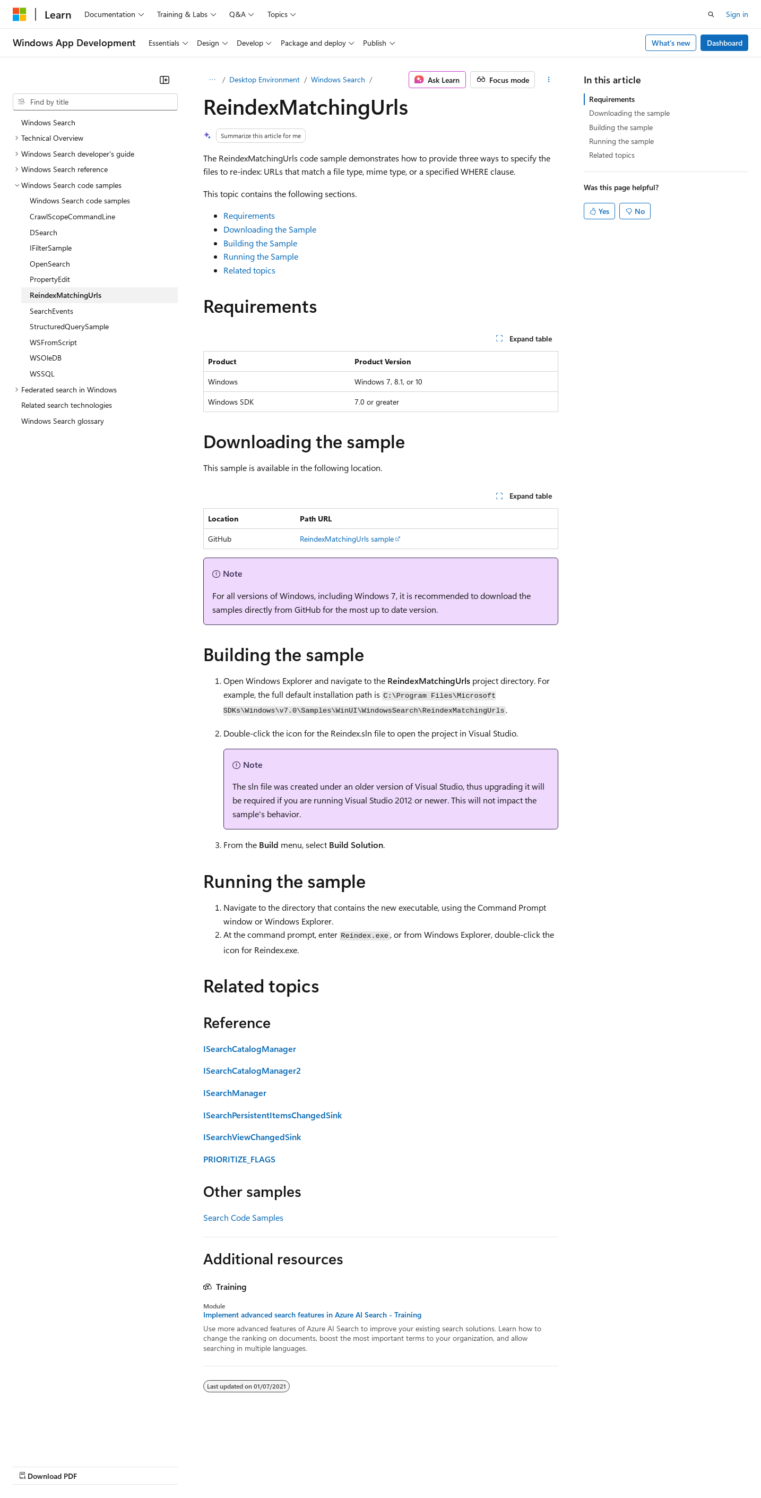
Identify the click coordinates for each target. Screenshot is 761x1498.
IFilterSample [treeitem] (51, 248)
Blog (144, 1465)
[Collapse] (164, 79)
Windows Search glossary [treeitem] (62, 421)
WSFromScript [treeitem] (53, 342)
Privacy (232, 1465)
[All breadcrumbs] (212, 79)
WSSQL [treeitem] (42, 374)
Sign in (737, 14)
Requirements (249, 215)
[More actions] (548, 79)
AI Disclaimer (34, 1465)
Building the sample (621, 127)
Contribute (189, 1465)
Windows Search (338, 79)
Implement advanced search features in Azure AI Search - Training (312, 1315)
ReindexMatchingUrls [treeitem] (65, 295)
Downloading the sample (629, 113)
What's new (671, 43)
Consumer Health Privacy (305, 1465)
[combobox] (95, 101)
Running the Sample (260, 256)
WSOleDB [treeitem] (46, 358)
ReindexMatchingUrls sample (347, 539)
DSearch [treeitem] (43, 232)
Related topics (249, 270)
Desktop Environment (264, 79)
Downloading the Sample (269, 229)
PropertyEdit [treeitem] (50, 279)
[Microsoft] (20, 14)
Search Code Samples (243, 1217)
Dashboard (724, 43)
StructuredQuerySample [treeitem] (69, 326)
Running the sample (621, 141)
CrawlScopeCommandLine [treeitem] (72, 216)
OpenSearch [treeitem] (50, 264)
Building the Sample (260, 243)
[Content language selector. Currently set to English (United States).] (61, 1440)
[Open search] (711, 14)
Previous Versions (96, 1465)
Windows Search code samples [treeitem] (80, 200)
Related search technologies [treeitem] (66, 405)
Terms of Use (388, 1465)
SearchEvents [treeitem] (51, 311)
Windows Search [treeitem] (48, 122)
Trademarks (440, 1465)
